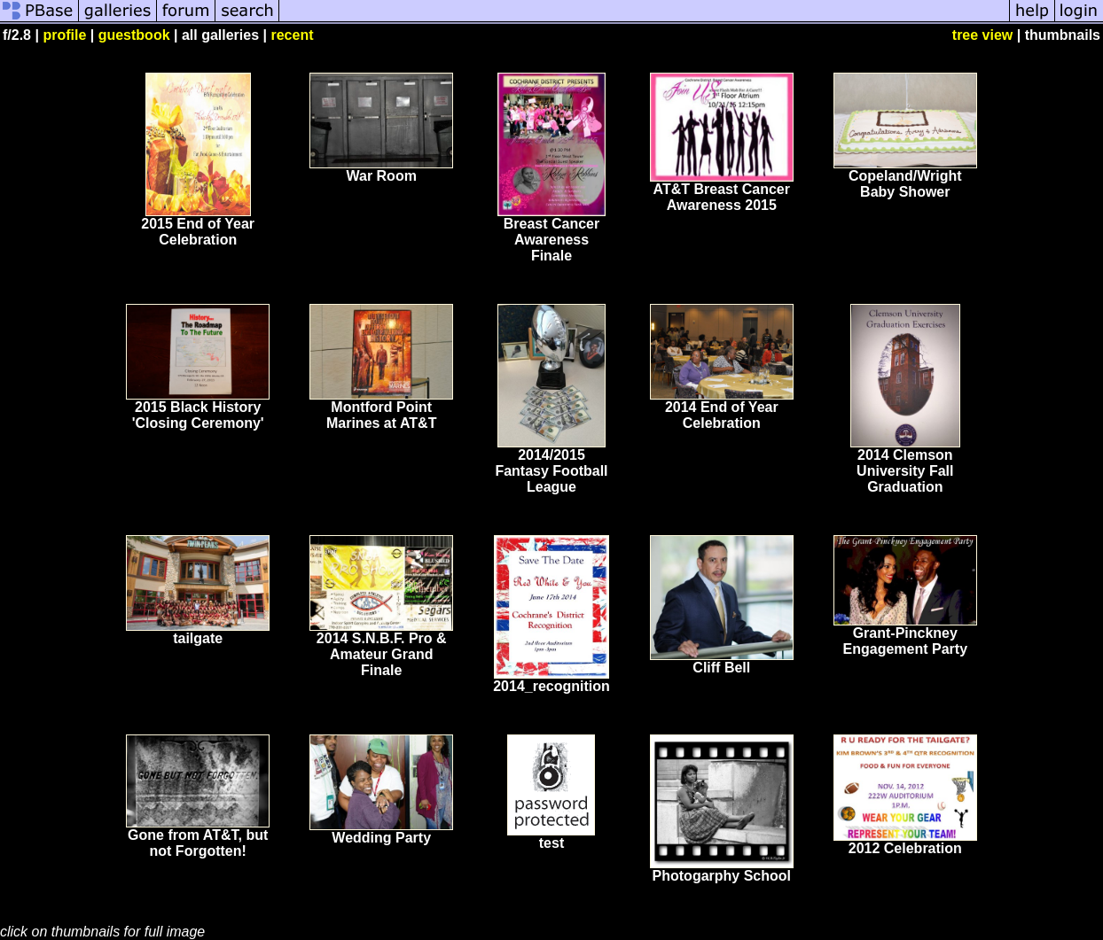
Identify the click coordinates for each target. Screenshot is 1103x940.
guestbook (134, 35)
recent (291, 35)
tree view (982, 35)
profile (64, 35)
